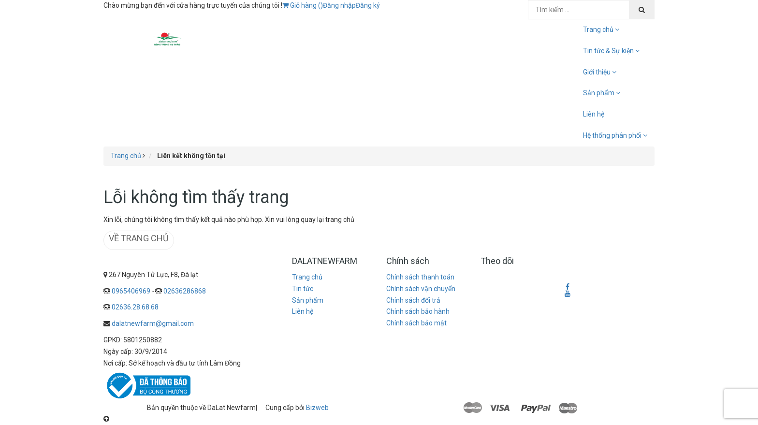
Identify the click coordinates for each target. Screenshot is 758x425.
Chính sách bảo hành (418, 311)
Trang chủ (307, 277)
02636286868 (184, 291)
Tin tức (302, 289)
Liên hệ (593, 114)
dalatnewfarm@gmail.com (153, 323)
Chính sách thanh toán (420, 277)
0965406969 (131, 291)
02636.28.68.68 (135, 307)
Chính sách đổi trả (413, 300)
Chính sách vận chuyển (420, 289)
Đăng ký (368, 5)
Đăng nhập (339, 5)
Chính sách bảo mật (416, 323)
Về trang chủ (139, 238)
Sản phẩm (307, 300)
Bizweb (317, 407)
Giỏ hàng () (302, 5)
